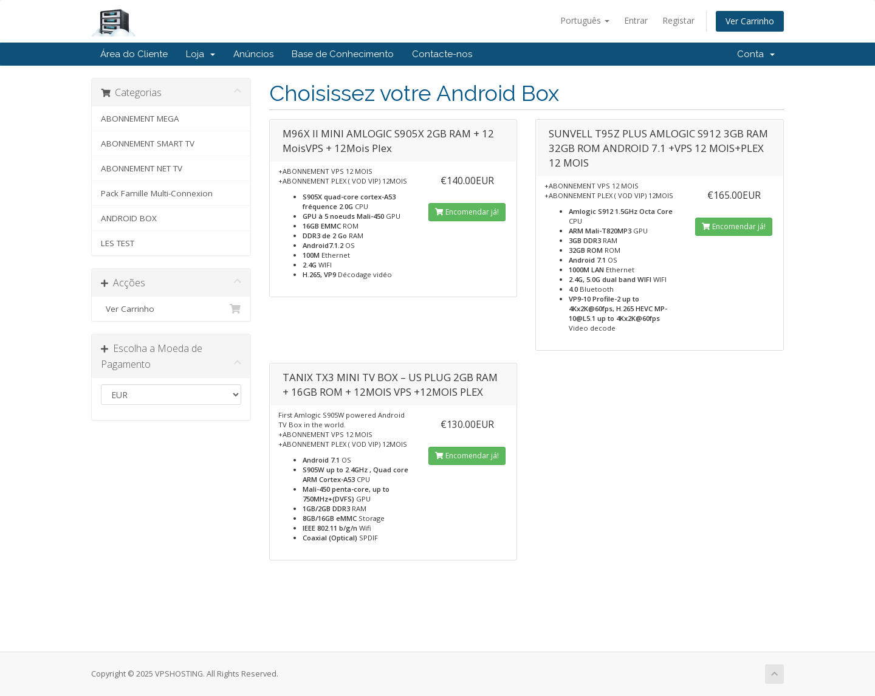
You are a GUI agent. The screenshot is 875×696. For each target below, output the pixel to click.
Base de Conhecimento (343, 54)
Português (584, 20)
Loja (200, 54)
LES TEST (117, 243)
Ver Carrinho (750, 21)
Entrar (636, 20)
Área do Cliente (134, 54)
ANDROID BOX (129, 218)
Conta (756, 54)
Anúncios (253, 54)
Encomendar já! (467, 212)
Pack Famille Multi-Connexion (157, 193)
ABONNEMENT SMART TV (147, 143)
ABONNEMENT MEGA (140, 118)
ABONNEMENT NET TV (141, 168)
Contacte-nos (442, 54)
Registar (678, 20)
